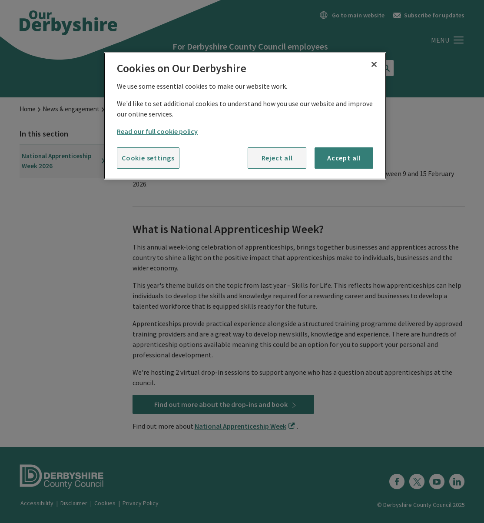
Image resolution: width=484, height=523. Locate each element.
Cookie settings (148, 157)
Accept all (344, 157)
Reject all (277, 157)
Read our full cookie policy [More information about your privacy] (157, 131)
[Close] (374, 64)
